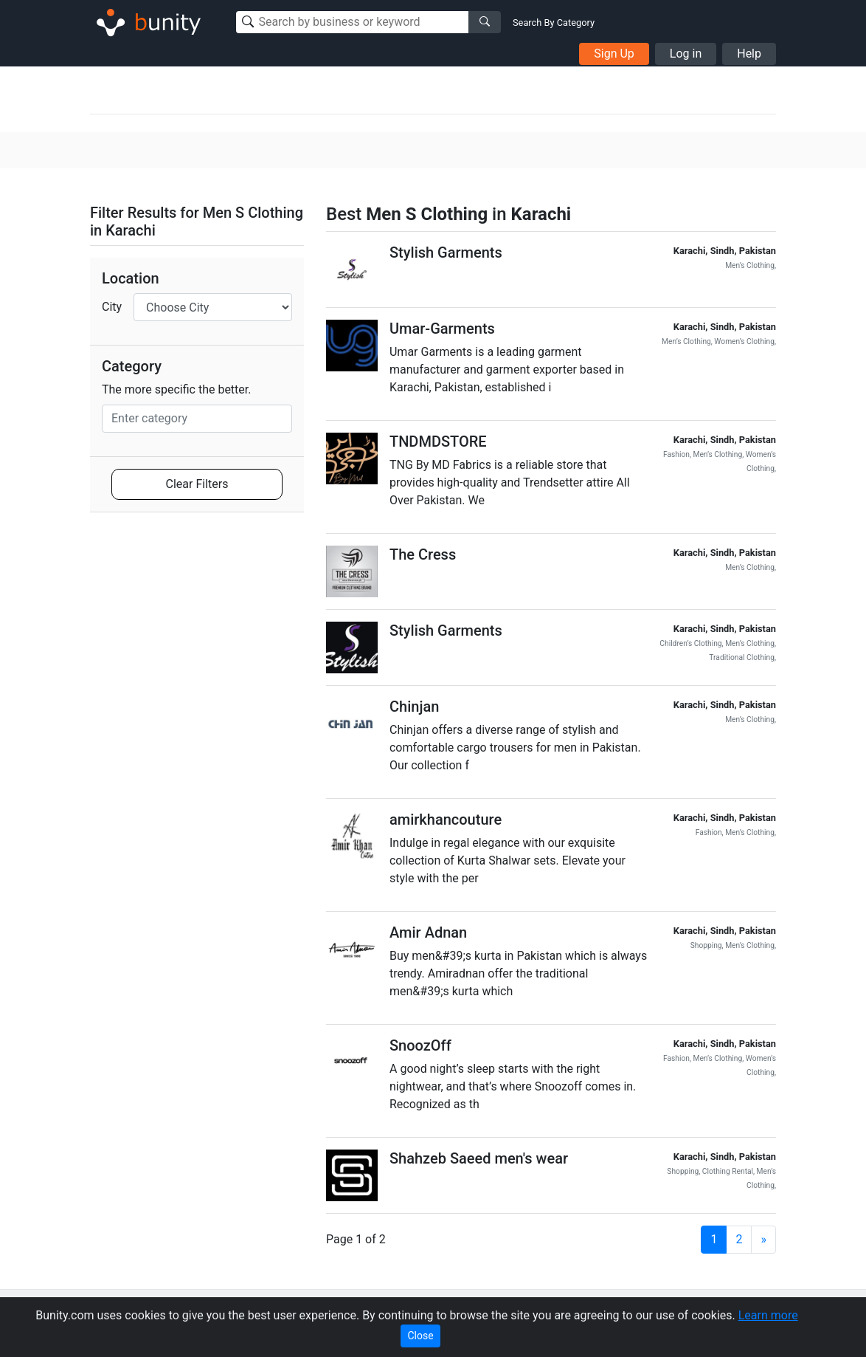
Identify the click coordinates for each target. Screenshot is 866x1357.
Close (420, 1335)
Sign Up (614, 54)
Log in (686, 54)
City (112, 307)
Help (749, 54)
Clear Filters (197, 484)
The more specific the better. (177, 389)
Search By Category (554, 22)
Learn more (768, 1315)
